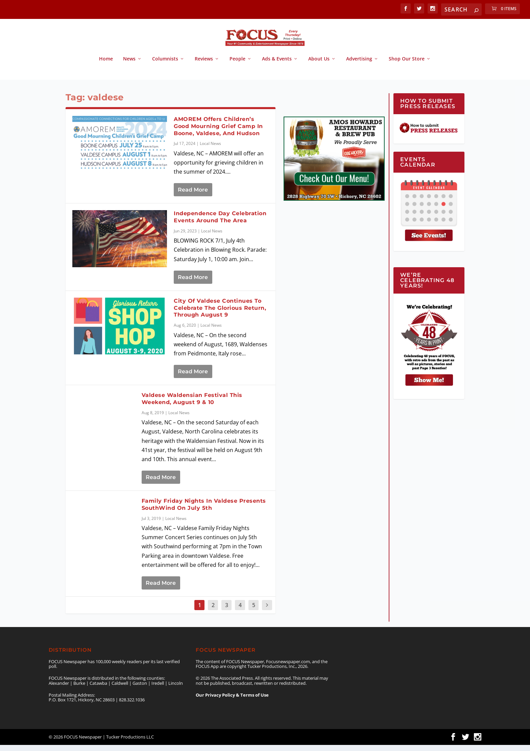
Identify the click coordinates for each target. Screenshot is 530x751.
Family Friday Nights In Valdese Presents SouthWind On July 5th (204, 510)
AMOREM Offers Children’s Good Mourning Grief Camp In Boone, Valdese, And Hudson (218, 132)
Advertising (359, 65)
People (237, 65)
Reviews (204, 65)
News (129, 65)
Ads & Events (277, 65)
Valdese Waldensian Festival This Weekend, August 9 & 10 (192, 404)
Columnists (165, 65)
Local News (210, 149)
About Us (319, 65)
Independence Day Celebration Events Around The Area (220, 223)
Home (106, 65)
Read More (193, 196)
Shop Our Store (407, 65)
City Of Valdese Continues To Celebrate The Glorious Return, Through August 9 (220, 314)
